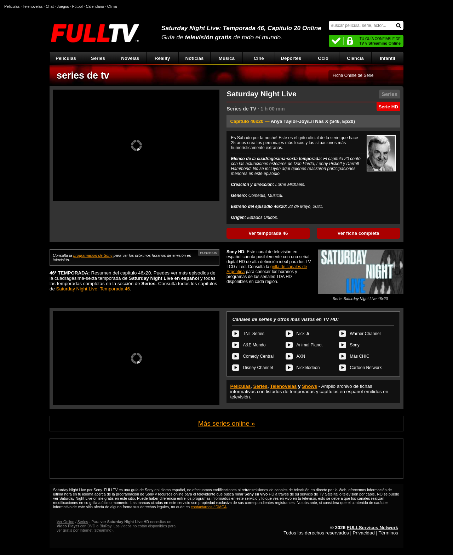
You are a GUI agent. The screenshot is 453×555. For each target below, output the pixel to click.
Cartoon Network (366, 367)
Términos (388, 533)
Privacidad (364, 533)
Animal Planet (309, 344)
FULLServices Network (372, 527)
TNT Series (253, 333)
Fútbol (77, 6)
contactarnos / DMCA (208, 507)
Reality (162, 58)
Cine (259, 58)
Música (227, 58)
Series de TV (241, 109)
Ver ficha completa (358, 233)
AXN (300, 356)
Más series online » (226, 423)
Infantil (387, 58)
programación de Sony (93, 255)
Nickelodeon (308, 367)
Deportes (291, 58)
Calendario (95, 6)
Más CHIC (359, 356)
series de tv (83, 75)
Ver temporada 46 (268, 233)
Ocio (323, 58)
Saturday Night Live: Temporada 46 (93, 288)
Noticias (194, 58)
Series (98, 58)
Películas (66, 58)
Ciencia (355, 58)
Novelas (130, 58)
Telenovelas (283, 386)
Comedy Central (258, 356)
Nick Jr (302, 333)
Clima (112, 6)
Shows (309, 386)
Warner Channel (365, 333)
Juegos (63, 6)
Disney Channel (258, 367)
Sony (354, 344)
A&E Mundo (254, 344)
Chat (50, 6)
